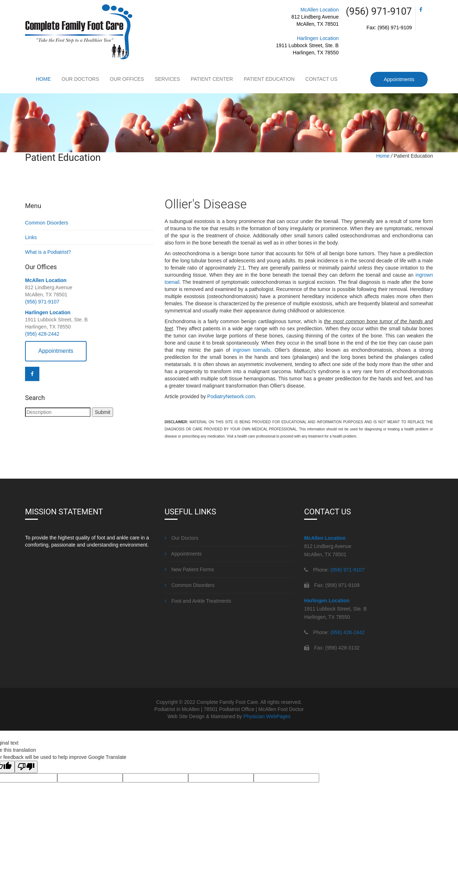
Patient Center (212, 79)
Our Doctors (80, 79)
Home (43, 79)
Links (31, 237)
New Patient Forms (189, 569)
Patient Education (269, 79)
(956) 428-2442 (42, 334)
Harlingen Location (318, 38)
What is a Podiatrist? (48, 252)
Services (167, 79)
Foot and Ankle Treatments (198, 601)
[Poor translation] (26, 767)
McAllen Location (320, 10)
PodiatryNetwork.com (231, 396)
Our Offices (127, 79)
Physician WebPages (267, 716)
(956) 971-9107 (42, 302)
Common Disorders (46, 223)
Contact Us (321, 79)
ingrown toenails (252, 350)
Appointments (399, 79)
